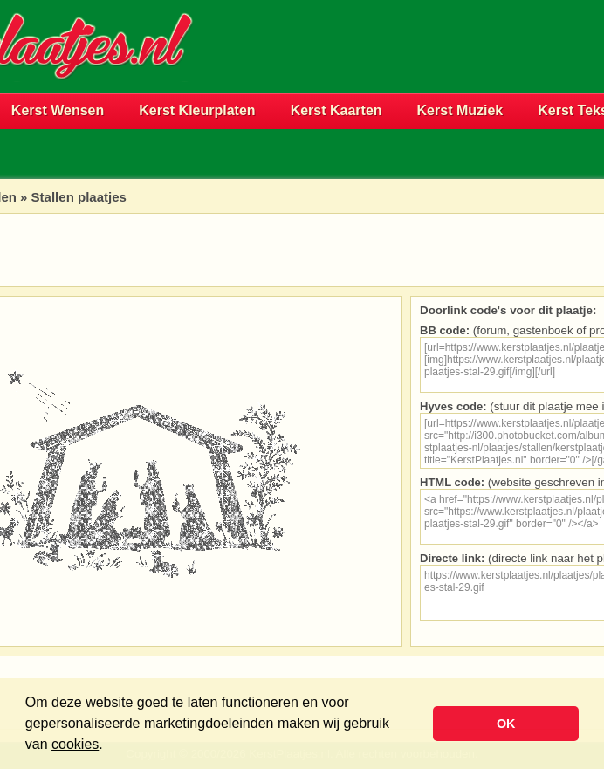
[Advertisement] (399, 74)
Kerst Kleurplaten (197, 110)
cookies (75, 744)
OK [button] (506, 724)
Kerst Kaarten (336, 110)
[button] (109, 746)
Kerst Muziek (460, 110)
